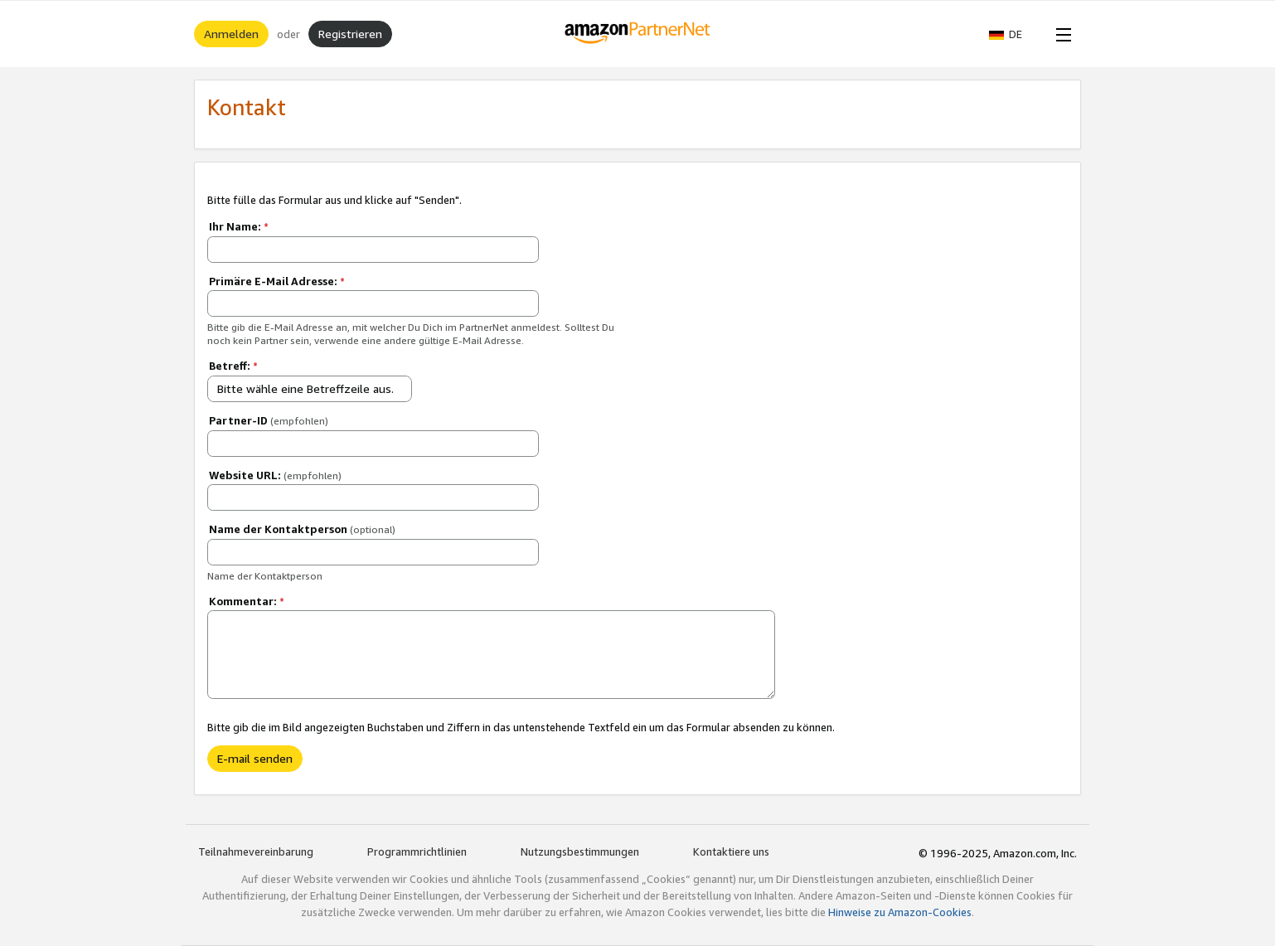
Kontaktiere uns (731, 851)
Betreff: (233, 365)
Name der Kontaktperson (302, 529)
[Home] (637, 34)
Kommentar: (246, 601)
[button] (1014, 34)
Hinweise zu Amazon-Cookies (900, 912)
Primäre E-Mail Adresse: (277, 281)
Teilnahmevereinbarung (255, 851)
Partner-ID (268, 420)
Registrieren (350, 34)
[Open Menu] (1060, 34)
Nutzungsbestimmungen (580, 851)
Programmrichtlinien (417, 851)
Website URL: (275, 475)
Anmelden (231, 34)
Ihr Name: (239, 226)
